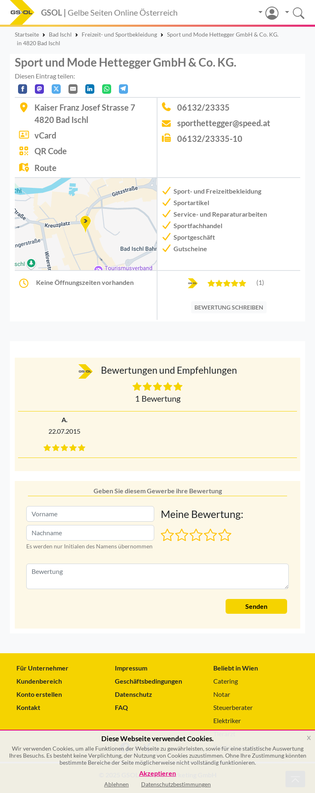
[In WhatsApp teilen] (106, 89)
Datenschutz (133, 694)
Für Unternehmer (42, 668)
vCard (45, 135)
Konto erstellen (39, 694)
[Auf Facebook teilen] (22, 89)
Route (45, 168)
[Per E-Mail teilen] (73, 89)
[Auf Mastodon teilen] (39, 89)
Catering (225, 681)
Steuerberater (233, 707)
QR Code (50, 151)
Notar (221, 694)
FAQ (121, 707)
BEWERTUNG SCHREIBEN (228, 307)
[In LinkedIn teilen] (89, 89)
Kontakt (28, 707)
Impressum (131, 668)
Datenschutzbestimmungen (176, 784)
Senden (256, 606)
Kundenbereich (39, 681)
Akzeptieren (157, 773)
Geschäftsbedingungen (148, 681)
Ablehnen (116, 784)
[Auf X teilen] (56, 89)
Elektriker (227, 720)
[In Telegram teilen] (123, 89)
